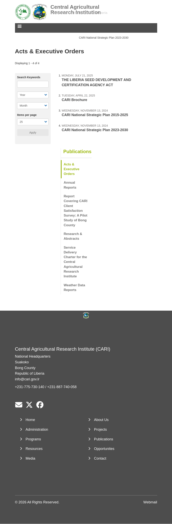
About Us (101, 420)
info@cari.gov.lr (27, 379)
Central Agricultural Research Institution (76, 7)
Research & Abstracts (73, 236)
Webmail (150, 502)
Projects (100, 429)
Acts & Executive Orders (71, 169)
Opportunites (104, 449)
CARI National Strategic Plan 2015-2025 (95, 115)
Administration (37, 429)
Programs (33, 439)
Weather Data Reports (74, 287)
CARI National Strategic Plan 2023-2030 (104, 37)
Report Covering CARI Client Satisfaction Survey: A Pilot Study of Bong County (75, 210)
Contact (100, 458)
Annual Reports (70, 185)
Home (30, 420)
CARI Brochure (74, 100)
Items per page (27, 114)
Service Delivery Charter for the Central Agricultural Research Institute (75, 262)
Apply (32, 132)
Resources (34, 449)
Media (30, 458)
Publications (77, 151)
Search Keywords (28, 77)
